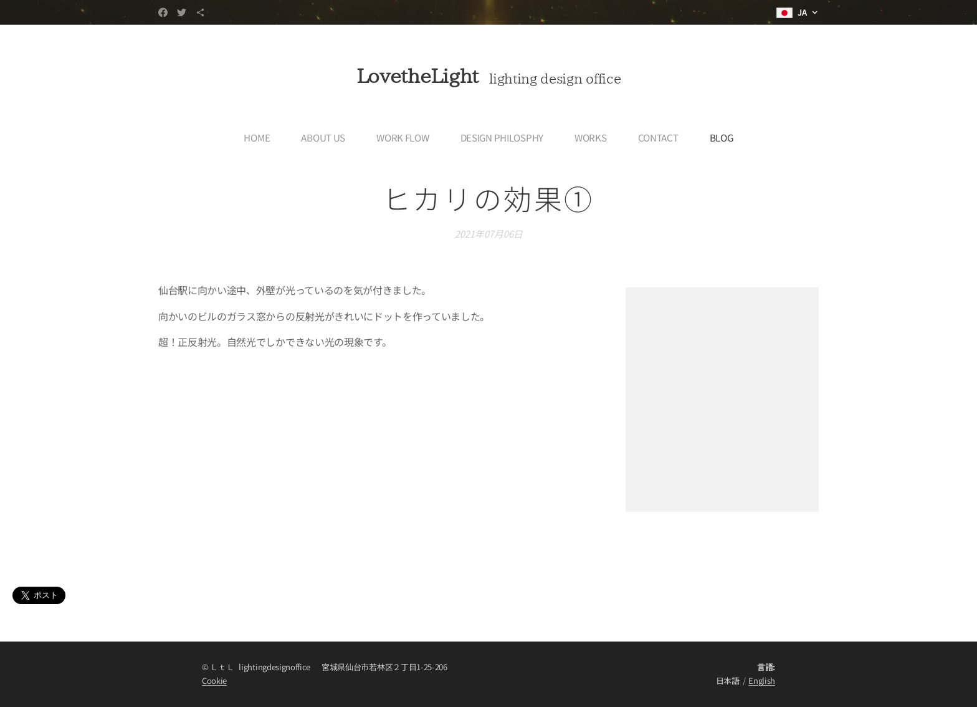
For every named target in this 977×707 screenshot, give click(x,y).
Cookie (214, 680)
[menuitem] (260, 137)
